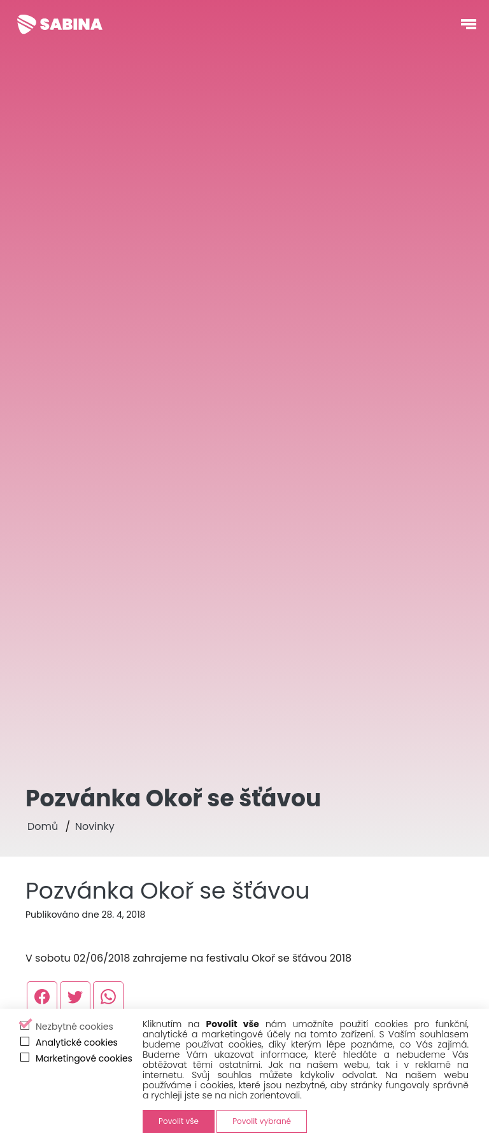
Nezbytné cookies (74, 1026)
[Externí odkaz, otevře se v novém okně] (42, 996)
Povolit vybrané (261, 1121)
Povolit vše (179, 1121)
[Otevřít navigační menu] (468, 24)
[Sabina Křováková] (60, 24)
